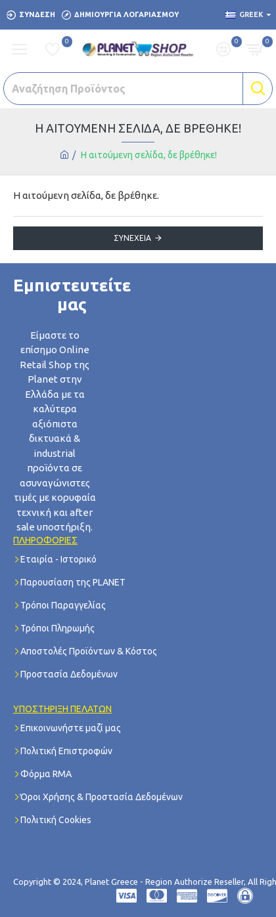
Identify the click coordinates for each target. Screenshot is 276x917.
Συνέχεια (132, 238)
